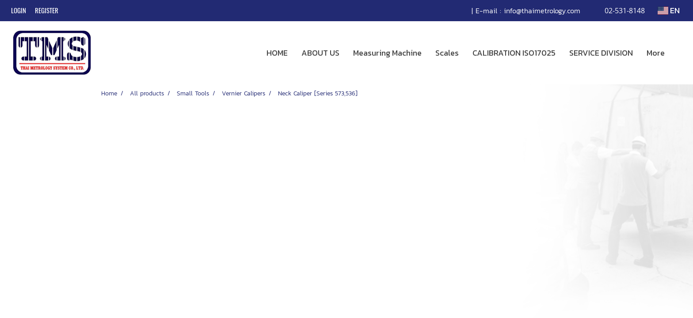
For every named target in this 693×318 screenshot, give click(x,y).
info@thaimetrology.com (542, 10)
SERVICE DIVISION (601, 53)
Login (18, 10)
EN (669, 10)
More (656, 53)
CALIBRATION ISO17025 (514, 53)
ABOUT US (320, 53)
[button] (679, 53)
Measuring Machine (387, 53)
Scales (447, 53)
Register (46, 10)
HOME (277, 53)
